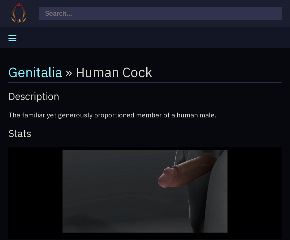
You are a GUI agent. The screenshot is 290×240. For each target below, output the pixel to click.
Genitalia (35, 72)
